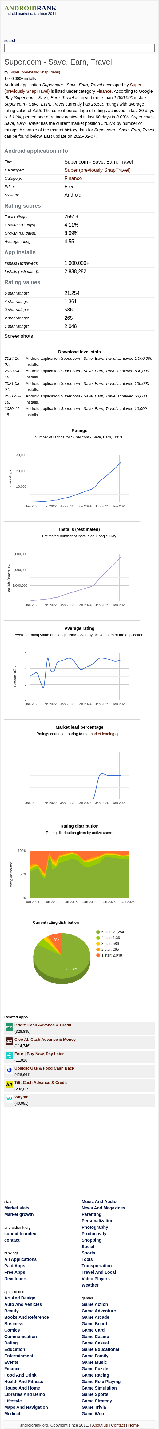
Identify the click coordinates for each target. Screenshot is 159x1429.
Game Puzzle (95, 1368)
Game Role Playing (101, 1381)
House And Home (22, 1388)
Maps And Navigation (26, 1407)
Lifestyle (13, 1400)
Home (133, 1425)
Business (13, 1323)
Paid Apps (14, 1265)
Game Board (94, 1323)
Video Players (96, 1278)
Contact (118, 1425)
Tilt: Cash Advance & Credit (40, 1082)
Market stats (17, 1207)
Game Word (94, 1413)
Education (14, 1349)
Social (88, 1246)
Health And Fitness (23, 1381)
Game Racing (95, 1375)
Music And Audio (99, 1201)
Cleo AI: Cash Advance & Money (45, 1039)
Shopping (92, 1240)
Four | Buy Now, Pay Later (39, 1053)
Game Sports (95, 1394)
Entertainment (18, 1355)
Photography (95, 1227)
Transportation (97, 1265)
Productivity (94, 1233)
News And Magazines (103, 1207)
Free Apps (14, 1272)
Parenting (92, 1214)
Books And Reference (26, 1317)
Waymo (21, 1097)
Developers (15, 1278)
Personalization (97, 1220)
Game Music (94, 1362)
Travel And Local (99, 1272)
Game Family (95, 1355)
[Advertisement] (80, 25)
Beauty (11, 1310)
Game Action (95, 1304)
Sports (88, 1252)
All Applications (20, 1259)
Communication (20, 1336)
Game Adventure (99, 1310)
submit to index (20, 1233)
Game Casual (95, 1343)
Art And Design (19, 1298)
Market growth (19, 1214)
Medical (12, 1413)
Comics (12, 1330)
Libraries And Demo (24, 1394)
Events (11, 1362)
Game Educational (100, 1349)
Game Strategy (97, 1400)
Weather (90, 1285)
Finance (104, 91)
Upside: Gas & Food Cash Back (44, 1068)
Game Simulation (99, 1388)
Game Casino (95, 1336)
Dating (11, 1343)
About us (100, 1425)
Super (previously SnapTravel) (34, 72)
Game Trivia (94, 1407)
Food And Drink (20, 1375)
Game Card (93, 1330)
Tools (87, 1259)
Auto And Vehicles (23, 1304)
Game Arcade (95, 1317)
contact (12, 1240)
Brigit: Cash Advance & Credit (42, 1025)
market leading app (105, 734)
